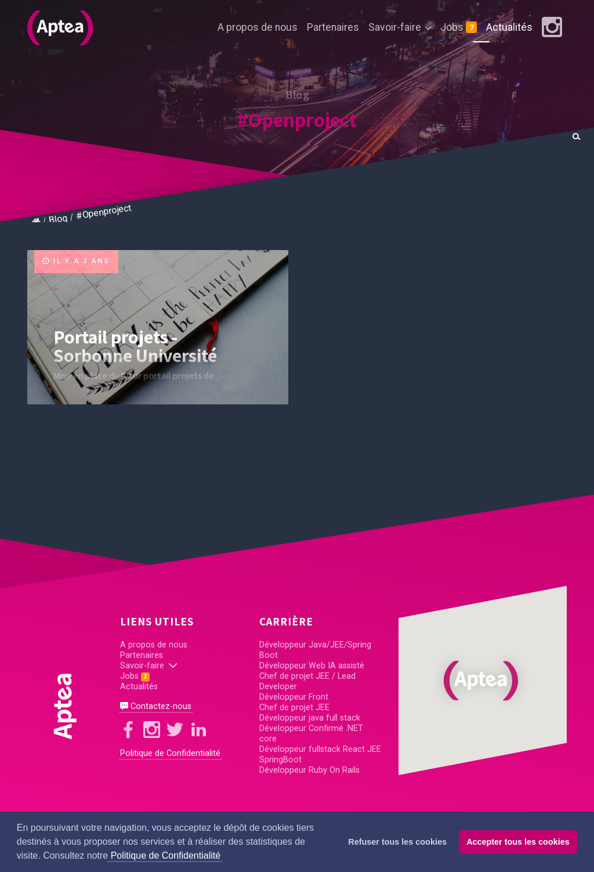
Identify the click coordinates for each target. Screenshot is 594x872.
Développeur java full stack (309, 718)
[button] (482, 680)
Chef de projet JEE (294, 707)
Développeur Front (293, 697)
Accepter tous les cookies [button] (518, 841)
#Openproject (297, 119)
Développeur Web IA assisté (311, 666)
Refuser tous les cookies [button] (397, 841)
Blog (58, 219)
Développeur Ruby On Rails (309, 770)
